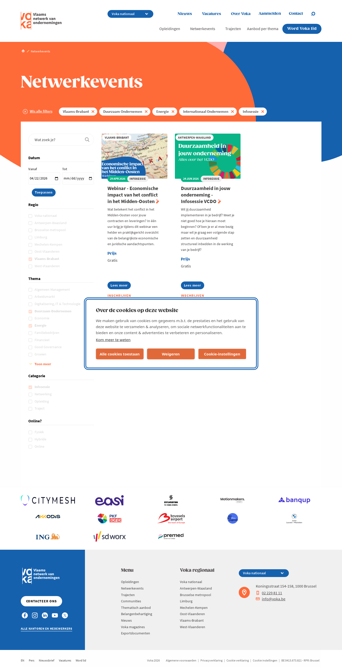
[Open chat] (316, 14)
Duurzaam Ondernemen (122, 111)
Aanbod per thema (262, 28)
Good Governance (48, 347)
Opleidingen (169, 28)
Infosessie (251, 111)
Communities (131, 601)
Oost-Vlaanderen (47, 251)
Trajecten (233, 28)
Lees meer (120, 286)
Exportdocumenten (135, 633)
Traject (40, 408)
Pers (31, 660)
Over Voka (241, 14)
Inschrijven (119, 295)
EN (22, 660)
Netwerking (43, 394)
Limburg (41, 237)
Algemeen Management (53, 289)
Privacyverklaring (211, 660)
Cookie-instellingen (222, 353)
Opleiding (42, 401)
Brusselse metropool (51, 230)
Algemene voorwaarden (181, 660)
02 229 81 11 (269, 592)
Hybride (41, 439)
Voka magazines (133, 627)
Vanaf (32, 169)
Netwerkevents (202, 28)
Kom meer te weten (113, 339)
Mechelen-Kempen (49, 244)
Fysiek (40, 432)
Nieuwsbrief (46, 660)
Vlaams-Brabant (76, 111)
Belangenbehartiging (136, 614)
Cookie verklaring (237, 660)
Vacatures (211, 14)
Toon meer (43, 364)
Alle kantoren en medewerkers (46, 628)
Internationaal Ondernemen (205, 111)
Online (40, 446)
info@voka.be (270, 598)
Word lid (81, 660)
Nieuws (185, 14)
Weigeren (171, 353)
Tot (64, 169)
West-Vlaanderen (48, 266)
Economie (42, 318)
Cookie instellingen (265, 660)
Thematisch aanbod (136, 607)
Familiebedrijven (47, 332)
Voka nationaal (46, 215)
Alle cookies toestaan (120, 353)
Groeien (41, 354)
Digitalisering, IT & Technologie (58, 304)
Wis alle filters (41, 111)
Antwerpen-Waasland (51, 223)
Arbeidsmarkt (45, 296)
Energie (162, 111)
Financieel (42, 340)
